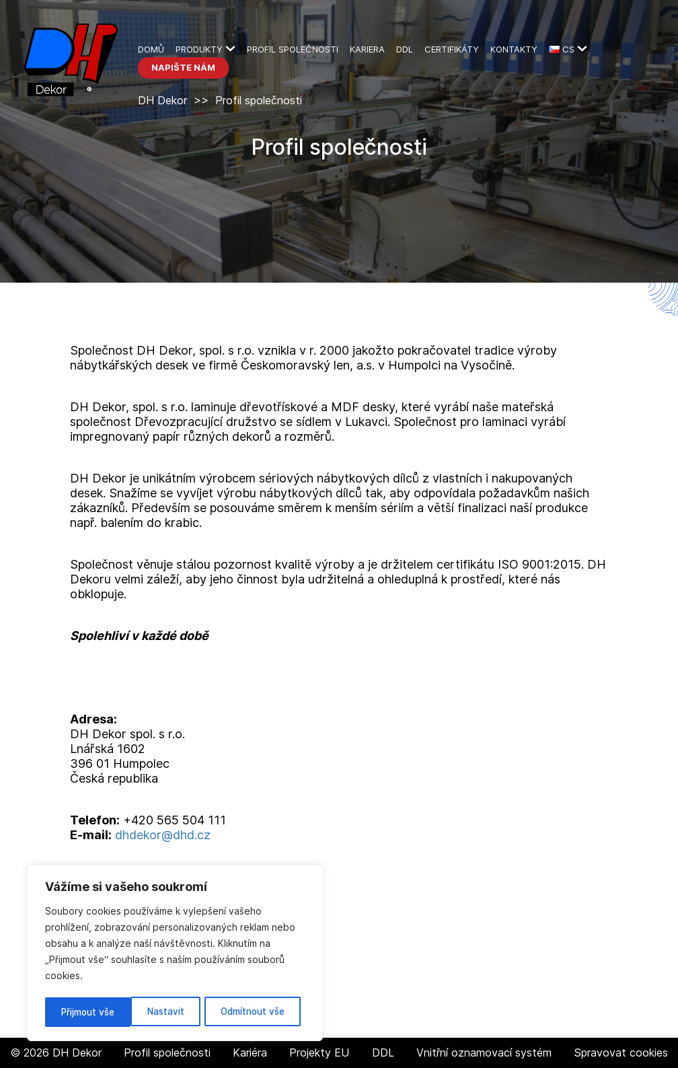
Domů (151, 49)
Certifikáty (451, 49)
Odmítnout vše (165, 1012)
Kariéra (250, 1052)
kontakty (513, 49)
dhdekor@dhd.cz (163, 835)
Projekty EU (319, 1052)
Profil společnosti (292, 49)
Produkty (199, 49)
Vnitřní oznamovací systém (484, 1052)
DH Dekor (162, 100)
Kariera (367, 49)
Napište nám (183, 67)
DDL (404, 49)
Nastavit (78, 1012)
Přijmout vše (262, 1012)
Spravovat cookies (621, 1052)
